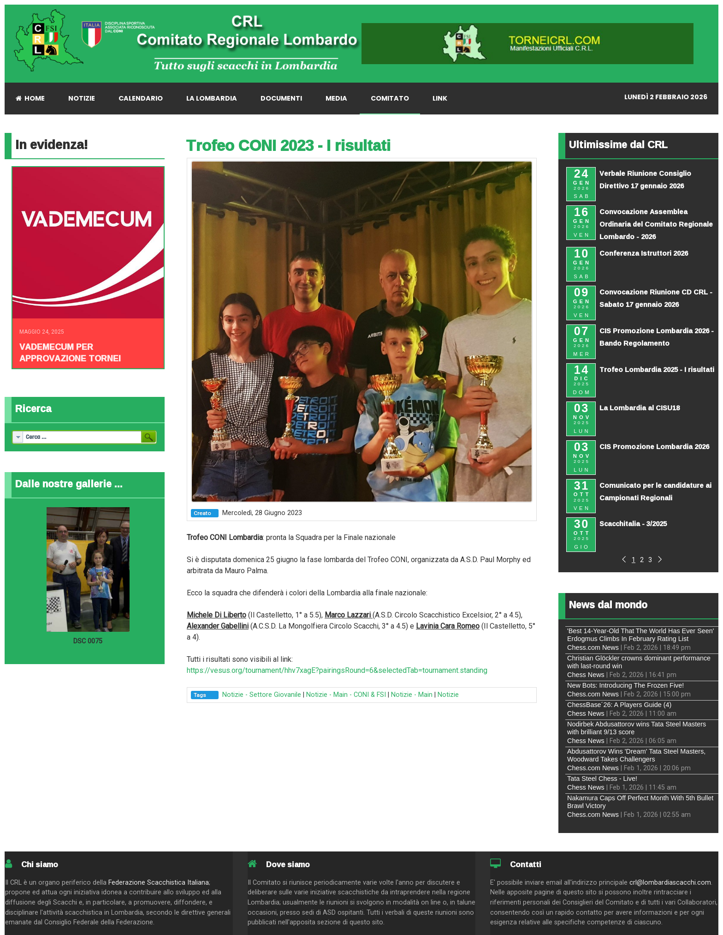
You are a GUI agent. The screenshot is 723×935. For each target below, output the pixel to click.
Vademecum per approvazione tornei (70, 352)
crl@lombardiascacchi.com (670, 883)
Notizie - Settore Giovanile (261, 695)
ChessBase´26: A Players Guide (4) (619, 704)
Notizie (448, 695)
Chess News (585, 674)
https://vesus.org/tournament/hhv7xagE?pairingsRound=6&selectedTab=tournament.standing (337, 670)
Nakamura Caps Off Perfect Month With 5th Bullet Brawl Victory (640, 801)
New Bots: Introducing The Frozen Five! (625, 685)
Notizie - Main (412, 695)
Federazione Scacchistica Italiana (158, 883)
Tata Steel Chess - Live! (602, 778)
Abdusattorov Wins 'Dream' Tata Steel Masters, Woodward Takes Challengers (636, 755)
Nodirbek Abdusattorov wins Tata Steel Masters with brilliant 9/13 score (636, 728)
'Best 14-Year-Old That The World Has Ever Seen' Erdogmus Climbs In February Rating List (640, 634)
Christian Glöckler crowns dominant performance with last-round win (639, 662)
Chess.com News (593, 647)
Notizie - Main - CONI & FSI (346, 695)
